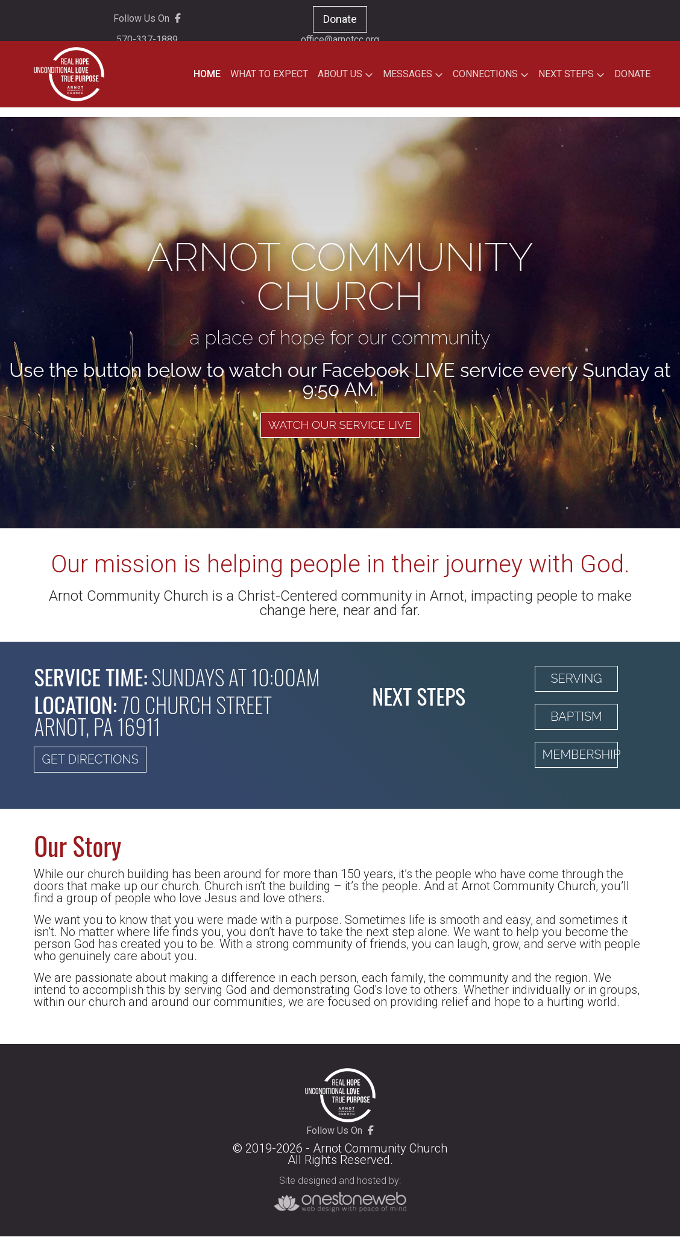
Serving (576, 681)
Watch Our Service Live (340, 427)
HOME (207, 74)
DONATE (632, 74)
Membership (581, 757)
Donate (340, 20)
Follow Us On (147, 20)
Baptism (576, 719)
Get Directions (90, 762)
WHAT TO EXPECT (269, 74)
